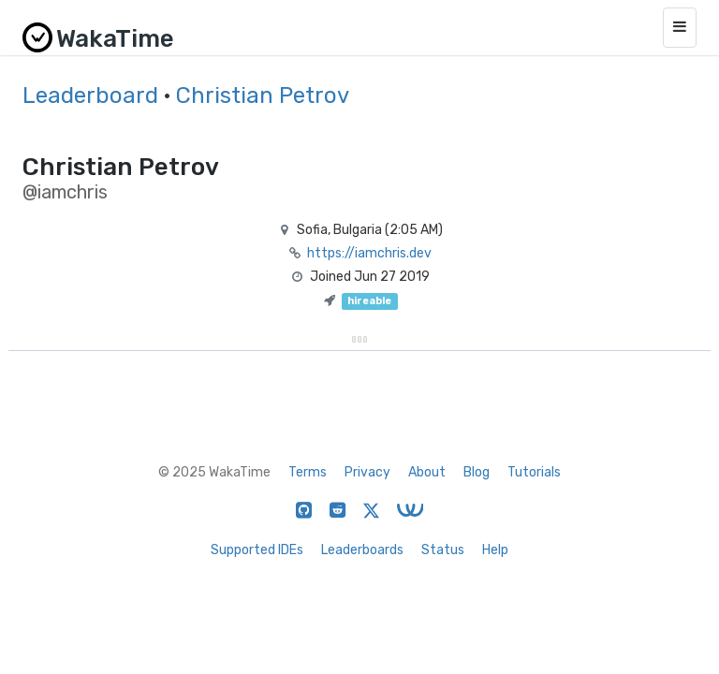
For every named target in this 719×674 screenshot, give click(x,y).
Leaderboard (90, 95)
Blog (476, 472)
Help (495, 550)
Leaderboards (362, 550)
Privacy (367, 472)
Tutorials (534, 472)
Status (442, 550)
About (427, 472)
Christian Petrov (262, 95)
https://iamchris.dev (369, 253)
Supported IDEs (257, 550)
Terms (307, 472)
